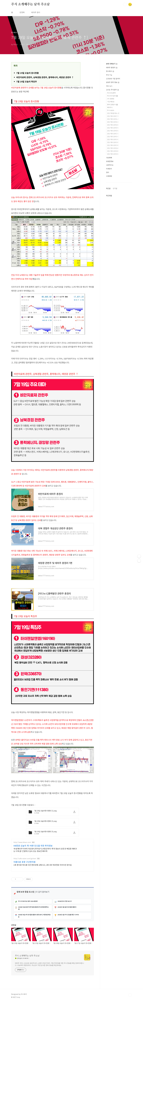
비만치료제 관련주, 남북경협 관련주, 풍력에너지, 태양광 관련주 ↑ (45, 77)
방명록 (22, 12)
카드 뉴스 (109, 86)
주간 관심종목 (111, 93)
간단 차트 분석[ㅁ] (112, 128)
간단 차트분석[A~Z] (113, 113)
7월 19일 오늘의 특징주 (26, 81)
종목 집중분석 (112, 104)
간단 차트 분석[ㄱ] (112, 116)
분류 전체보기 (111, 64)
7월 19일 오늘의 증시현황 (27, 72)
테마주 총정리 (111, 67)
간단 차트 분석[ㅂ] (112, 131)
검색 (125, 4)
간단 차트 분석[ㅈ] (112, 139)
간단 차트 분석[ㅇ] (112, 136)
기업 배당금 (110, 102)
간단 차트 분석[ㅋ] (112, 145)
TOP (130, 1078)
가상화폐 (109, 157)
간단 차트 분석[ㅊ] (112, 142)
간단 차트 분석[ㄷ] (112, 122)
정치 (107, 172)
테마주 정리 (35, 12)
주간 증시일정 (112, 96)
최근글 (108, 255)
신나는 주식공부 (112, 90)
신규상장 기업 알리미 (113, 78)
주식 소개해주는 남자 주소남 (30, 4)
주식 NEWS (110, 110)
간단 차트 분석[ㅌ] (112, 148)
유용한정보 (109, 161)
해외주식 (110, 107)
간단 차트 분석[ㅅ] (112, 134)
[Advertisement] (52, 822)
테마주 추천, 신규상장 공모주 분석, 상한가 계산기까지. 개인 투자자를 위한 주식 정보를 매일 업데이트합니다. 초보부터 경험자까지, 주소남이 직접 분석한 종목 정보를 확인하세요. (49, 1047)
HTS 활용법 (110, 99)
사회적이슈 (109, 165)
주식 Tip (109, 75)
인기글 (115, 255)
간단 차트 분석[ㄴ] (112, 119)
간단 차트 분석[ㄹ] (112, 125)
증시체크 (110, 71)
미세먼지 (109, 169)
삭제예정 (109, 176)
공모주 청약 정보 (112, 82)
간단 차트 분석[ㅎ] (112, 154)
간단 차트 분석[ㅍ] (112, 151)
